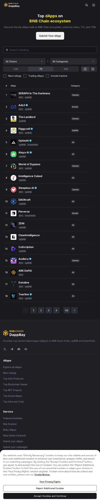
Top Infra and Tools (13, 401)
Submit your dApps (13, 441)
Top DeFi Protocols (13, 378)
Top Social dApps (12, 396)
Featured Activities (12, 418)
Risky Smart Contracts (14, 435)
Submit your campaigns (15, 447)
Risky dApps (9, 429)
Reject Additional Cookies (50, 488)
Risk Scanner (10, 424)
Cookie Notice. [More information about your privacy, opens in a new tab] (42, 474)
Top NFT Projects (12, 390)
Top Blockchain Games (15, 384)
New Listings (9, 372)
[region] (50, 476)
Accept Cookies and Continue (50, 496)
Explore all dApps (12, 367)
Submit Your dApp (50, 35)
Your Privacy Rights (50, 481)
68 (66, 310)
